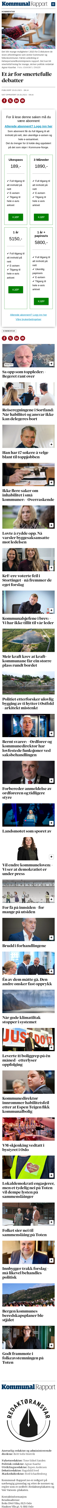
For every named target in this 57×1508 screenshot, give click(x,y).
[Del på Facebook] (4, 137)
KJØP (15, 254)
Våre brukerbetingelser (28, 356)
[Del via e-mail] (22, 137)
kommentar (9, 368)
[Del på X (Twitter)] (10, 137)
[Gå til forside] (24, 4)
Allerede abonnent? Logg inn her (28, 163)
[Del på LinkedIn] (16, 137)
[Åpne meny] (53, 4)
